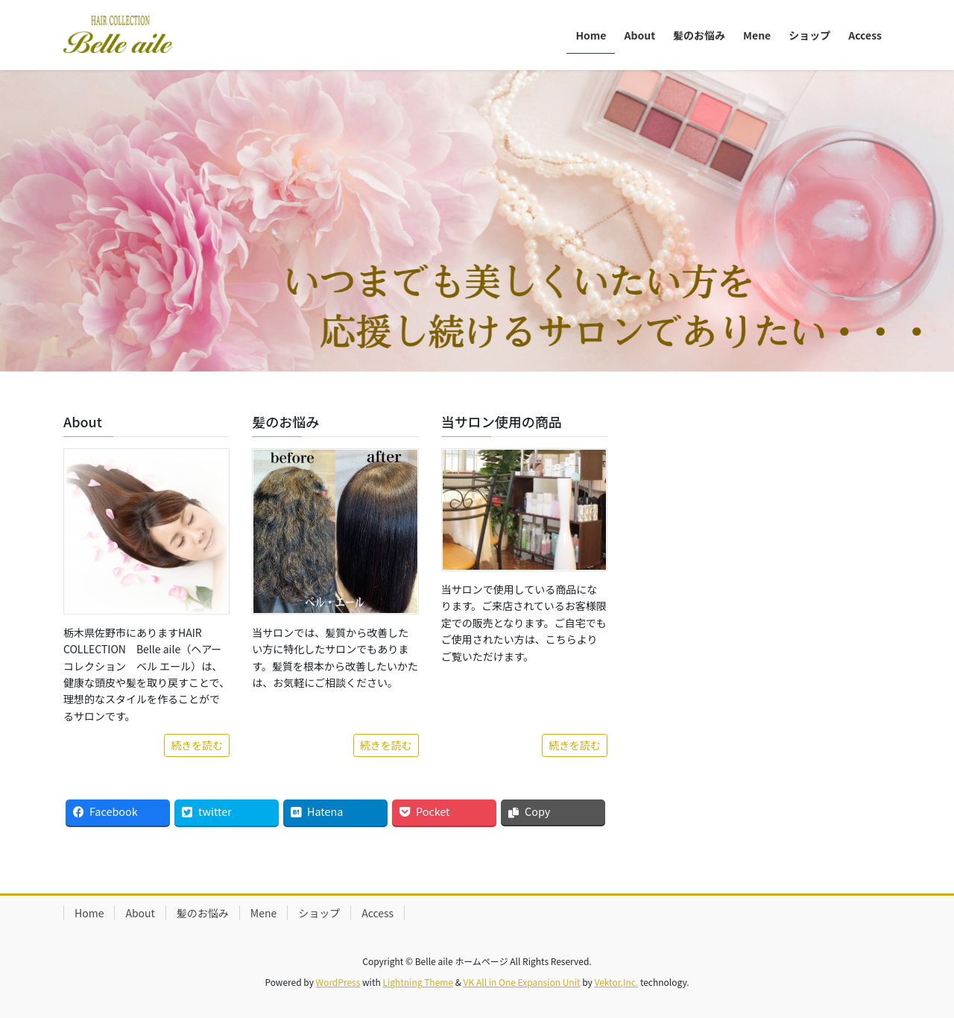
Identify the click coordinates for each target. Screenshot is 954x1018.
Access (377, 912)
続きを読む (197, 745)
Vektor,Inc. (616, 981)
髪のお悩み (203, 912)
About (139, 912)
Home (89, 912)
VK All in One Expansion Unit (522, 981)
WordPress (338, 981)
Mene (263, 912)
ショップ (319, 912)
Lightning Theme (417, 981)
